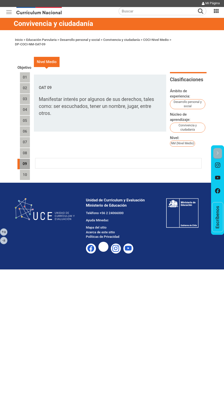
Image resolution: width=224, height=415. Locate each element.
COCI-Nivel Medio (156, 40)
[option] (217, 165)
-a (4, 240)
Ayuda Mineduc (97, 220)
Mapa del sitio (96, 227)
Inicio (19, 40)
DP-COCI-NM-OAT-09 (30, 44)
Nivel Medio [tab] (47, 62)
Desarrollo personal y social (80, 40)
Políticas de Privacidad (102, 237)
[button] (217, 153)
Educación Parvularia (41, 40)
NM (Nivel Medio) (182, 143)
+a (4, 231)
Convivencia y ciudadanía (53, 23)
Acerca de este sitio (100, 232)
